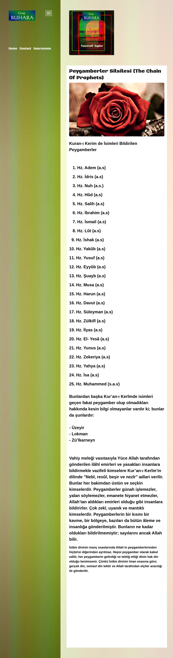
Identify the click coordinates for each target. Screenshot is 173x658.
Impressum (42, 48)
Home (13, 48)
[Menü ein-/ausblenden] (49, 13)
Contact (25, 48)
